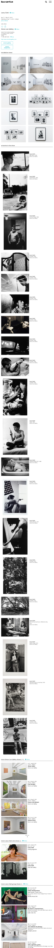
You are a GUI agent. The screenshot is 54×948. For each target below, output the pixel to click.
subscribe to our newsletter (9, 942)
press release (4, 20)
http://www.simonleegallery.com (8, 39)
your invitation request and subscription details (9, 939)
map (12, 37)
